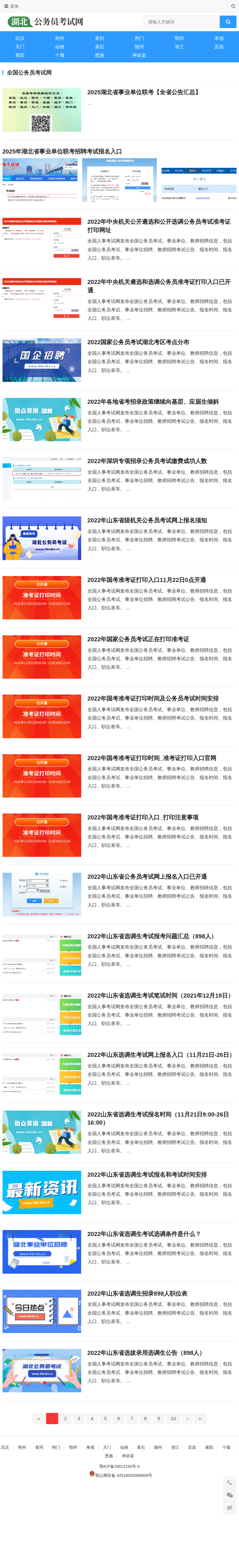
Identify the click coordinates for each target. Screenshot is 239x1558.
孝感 (219, 38)
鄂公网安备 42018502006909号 (120, 1546)
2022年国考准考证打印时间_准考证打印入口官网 (151, 792)
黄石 (99, 46)
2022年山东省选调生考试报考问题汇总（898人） (152, 981)
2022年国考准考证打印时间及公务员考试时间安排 (153, 730)
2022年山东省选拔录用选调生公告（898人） (146, 1420)
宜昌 (219, 46)
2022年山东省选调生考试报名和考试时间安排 (147, 1231)
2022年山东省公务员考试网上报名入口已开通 (147, 918)
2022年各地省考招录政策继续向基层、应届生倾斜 (153, 416)
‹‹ (38, 1489)
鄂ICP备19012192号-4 (119, 1536)
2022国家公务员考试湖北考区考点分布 (138, 353)
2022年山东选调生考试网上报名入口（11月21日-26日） (161, 1106)
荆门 (139, 38)
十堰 (59, 55)
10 (173, 1489)
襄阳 (20, 55)
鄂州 (179, 38)
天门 (20, 46)
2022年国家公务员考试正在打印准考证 (138, 667)
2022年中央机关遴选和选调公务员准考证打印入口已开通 (159, 295)
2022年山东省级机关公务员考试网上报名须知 (147, 542)
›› (200, 1489)
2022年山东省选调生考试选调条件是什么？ (144, 1294)
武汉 (20, 38)
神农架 (139, 55)
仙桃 (59, 46)
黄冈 (99, 38)
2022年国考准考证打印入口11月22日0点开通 (146, 604)
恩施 (99, 55)
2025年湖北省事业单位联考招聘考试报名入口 (62, 155)
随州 (139, 46)
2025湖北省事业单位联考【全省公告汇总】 (144, 92)
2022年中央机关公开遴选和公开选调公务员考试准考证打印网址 (159, 232)
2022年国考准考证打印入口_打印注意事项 (143, 855)
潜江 (179, 46)
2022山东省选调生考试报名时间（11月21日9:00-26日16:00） (158, 1173)
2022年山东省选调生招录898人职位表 (137, 1357)
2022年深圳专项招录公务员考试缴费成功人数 (147, 479)
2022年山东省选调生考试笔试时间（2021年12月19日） (160, 1043)
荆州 (59, 38)
